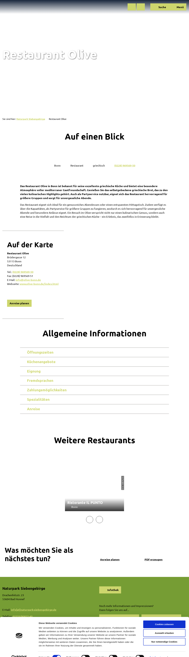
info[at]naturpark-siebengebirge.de (33, 609)
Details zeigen (157, 651)
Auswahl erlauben (164, 627)
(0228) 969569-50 (124, 165)
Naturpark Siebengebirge (30, 118)
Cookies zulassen (164, 618)
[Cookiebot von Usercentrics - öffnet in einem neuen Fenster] (19, 651)
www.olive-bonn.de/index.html (39, 283)
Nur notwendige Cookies (164, 635)
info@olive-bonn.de (28, 280)
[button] (132, 6)
